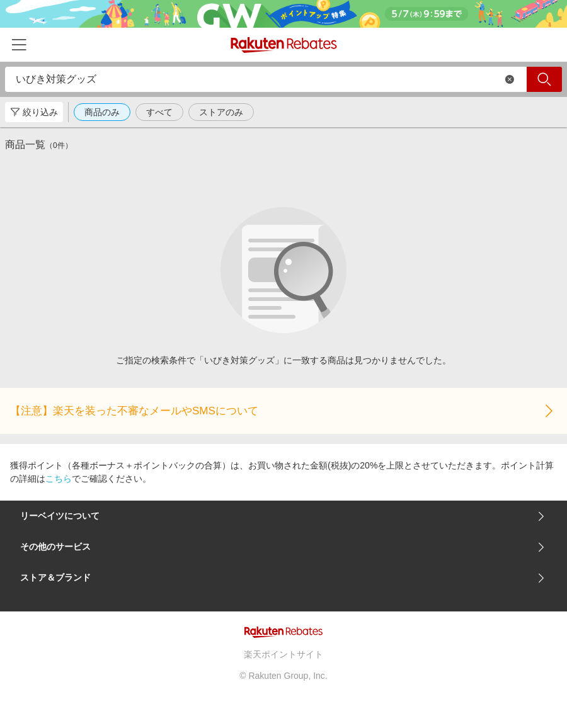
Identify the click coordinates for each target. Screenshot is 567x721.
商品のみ (102, 112)
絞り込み (34, 112)
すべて (159, 112)
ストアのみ (221, 112)
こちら (58, 479)
